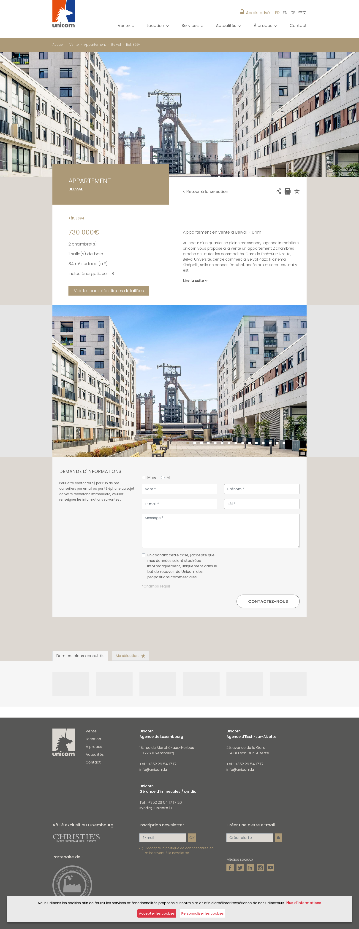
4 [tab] (208, 443)
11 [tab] (256, 443)
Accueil (58, 44)
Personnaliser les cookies (202, 913)
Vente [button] (124, 25)
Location (93, 739)
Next (304, 381)
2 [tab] (194, 443)
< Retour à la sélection (205, 191)
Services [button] (191, 25)
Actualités (95, 754)
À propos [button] (264, 25)
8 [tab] (236, 443)
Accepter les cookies (157, 913)
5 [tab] (215, 443)
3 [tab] (201, 443)
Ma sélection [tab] (130, 655)
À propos (94, 746)
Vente (74, 44)
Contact (298, 25)
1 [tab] (187, 443)
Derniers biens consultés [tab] (80, 656)
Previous (54, 381)
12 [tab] (263, 443)
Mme (151, 477)
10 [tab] (249, 443)
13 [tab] (270, 443)
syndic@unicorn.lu (155, 808)
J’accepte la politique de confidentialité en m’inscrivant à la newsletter (179, 850)
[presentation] (265, 568)
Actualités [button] (226, 25)
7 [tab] (229, 443)
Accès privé (258, 13)
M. (168, 477)
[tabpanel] (179, 381)
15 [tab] (284, 443)
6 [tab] (222, 443)
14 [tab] (277, 443)
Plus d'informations (303, 902)
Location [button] (156, 25)
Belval (116, 44)
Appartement (95, 44)
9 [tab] (242, 443)
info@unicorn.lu (153, 769)
